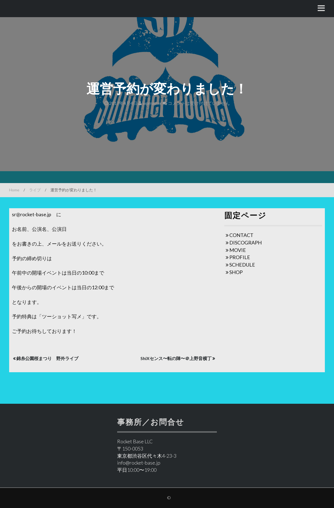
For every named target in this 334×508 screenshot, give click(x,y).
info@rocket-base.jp (138, 463)
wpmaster (150, 103)
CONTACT (241, 235)
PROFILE (239, 257)
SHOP (236, 272)
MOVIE (237, 250)
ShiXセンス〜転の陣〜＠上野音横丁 (176, 358)
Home (14, 189)
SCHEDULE (242, 265)
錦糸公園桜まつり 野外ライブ (47, 358)
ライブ (35, 189)
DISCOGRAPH (245, 242)
